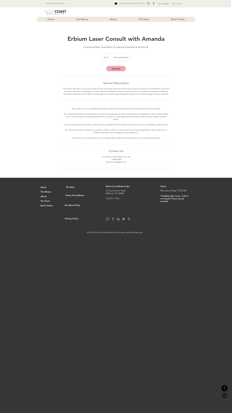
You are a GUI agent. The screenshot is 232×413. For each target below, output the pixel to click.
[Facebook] (154, 3)
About (44, 196)
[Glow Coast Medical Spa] (55, 3)
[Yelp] (129, 219)
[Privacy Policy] (78, 218)
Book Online (47, 205)
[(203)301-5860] (117, 198)
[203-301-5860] (163, 4)
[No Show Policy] (78, 205)
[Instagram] (148, 3)
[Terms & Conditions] (83, 195)
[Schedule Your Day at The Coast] (132, 3)
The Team (45, 201)
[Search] (179, 4)
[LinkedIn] (118, 219)
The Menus (46, 191)
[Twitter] (124, 219)
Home (43, 187)
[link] (116, 68)
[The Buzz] (76, 187)
